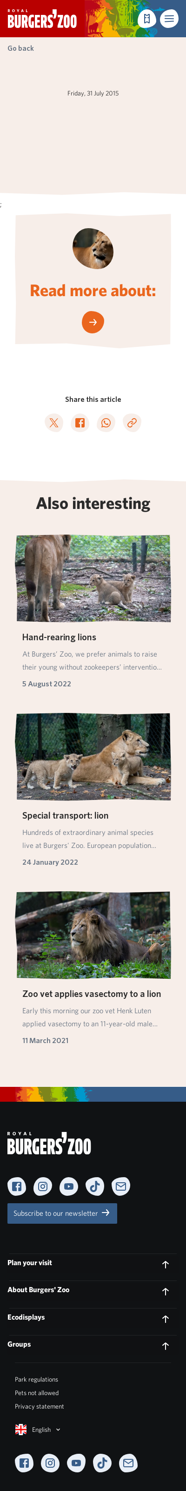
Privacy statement (39, 1406)
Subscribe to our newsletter (62, 1212)
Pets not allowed (37, 1393)
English (38, 1429)
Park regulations (36, 1379)
